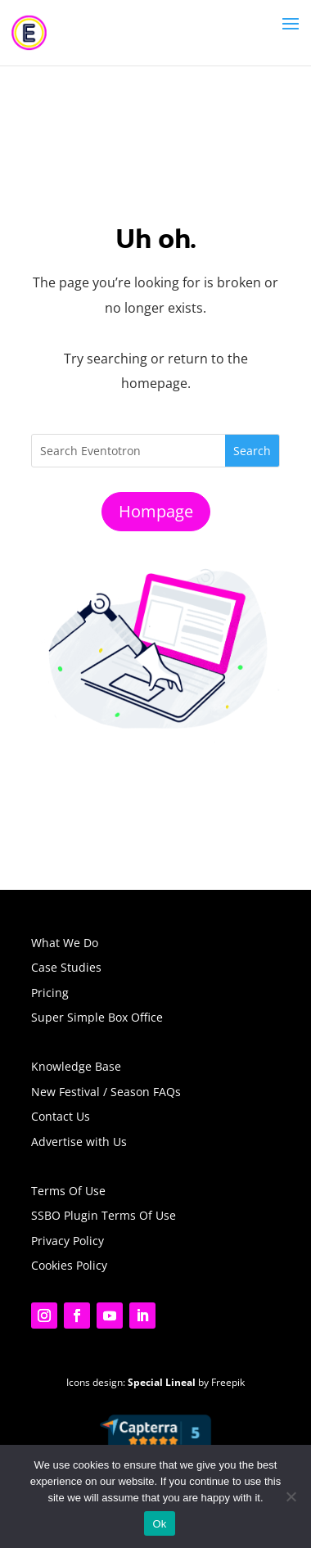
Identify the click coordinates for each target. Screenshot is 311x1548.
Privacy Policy (67, 1240)
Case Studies (66, 967)
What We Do (64, 942)
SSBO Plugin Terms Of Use (103, 1215)
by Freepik (186, 1382)
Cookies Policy (69, 1265)
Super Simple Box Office (97, 1017)
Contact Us (60, 1116)
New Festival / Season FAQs (106, 1091)
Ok (159, 1524)
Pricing (50, 992)
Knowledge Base (76, 1066)
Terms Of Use (68, 1190)
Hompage (156, 511)
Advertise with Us (79, 1141)
